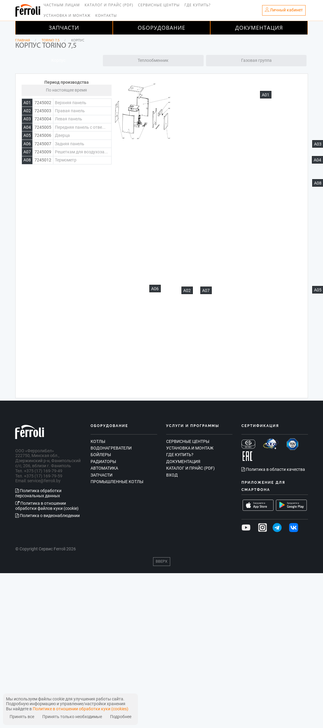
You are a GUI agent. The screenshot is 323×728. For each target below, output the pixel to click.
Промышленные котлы (117, 481)
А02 (187, 290)
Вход (172, 475)
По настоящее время (66, 90)
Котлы (98, 441)
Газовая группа (256, 60)
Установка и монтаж (67, 15)
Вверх (161, 561)
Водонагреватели (111, 448)
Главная (22, 40)
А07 (206, 290)
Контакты (106, 15)
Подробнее (120, 716)
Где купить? (197, 5)
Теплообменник (153, 60)
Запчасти (64, 27)
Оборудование (161, 27)
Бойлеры (101, 454)
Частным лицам (61, 5)
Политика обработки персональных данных (38, 493)
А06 (155, 288)
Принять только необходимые (72, 716)
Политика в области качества (273, 469)
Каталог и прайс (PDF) (109, 5)
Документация (259, 27)
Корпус (58, 60)
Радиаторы (103, 461)
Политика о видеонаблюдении (47, 515)
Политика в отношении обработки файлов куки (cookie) (47, 506)
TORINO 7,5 (51, 40)
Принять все (22, 716)
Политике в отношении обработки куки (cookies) (80, 708)
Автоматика (104, 468)
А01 (265, 94)
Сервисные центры (159, 5)
